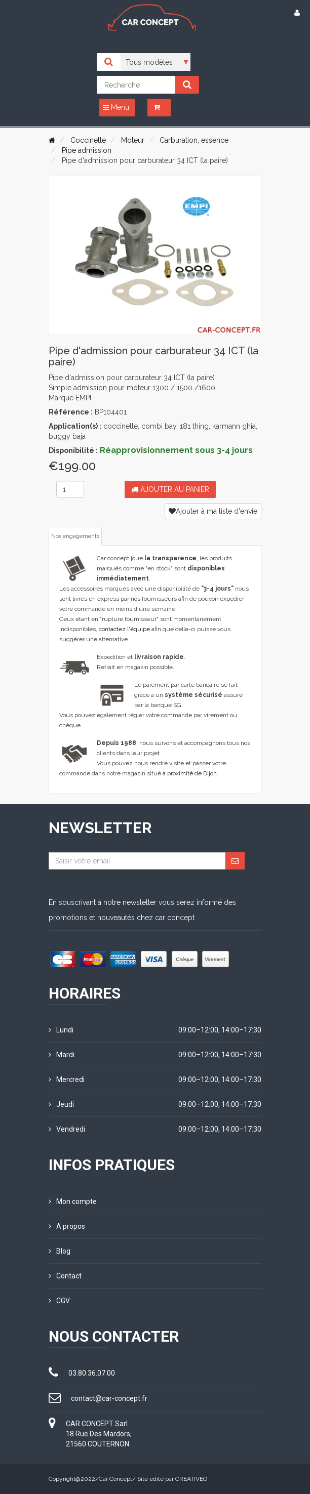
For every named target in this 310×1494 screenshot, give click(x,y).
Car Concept (115, 1478)
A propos (67, 1226)
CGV (59, 1301)
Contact (65, 1276)
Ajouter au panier (170, 489)
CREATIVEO (191, 1478)
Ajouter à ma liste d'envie (213, 511)
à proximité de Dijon (190, 773)
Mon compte (73, 1201)
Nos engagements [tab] (75, 536)
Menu (116, 107)
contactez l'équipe (124, 629)
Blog (59, 1251)
